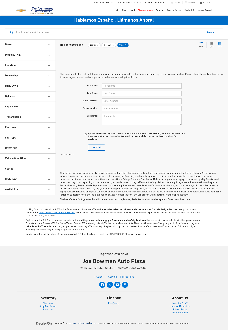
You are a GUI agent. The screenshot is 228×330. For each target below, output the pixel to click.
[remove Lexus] (94, 45)
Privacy (93, 323)
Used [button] (132, 10)
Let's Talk (96, 148)
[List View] (220, 45)
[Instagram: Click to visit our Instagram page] (125, 285)
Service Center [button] (174, 10)
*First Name (91, 86)
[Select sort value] (202, 45)
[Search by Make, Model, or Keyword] (109, 32)
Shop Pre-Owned (47, 306)
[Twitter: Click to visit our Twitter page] (109, 285)
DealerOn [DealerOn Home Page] (76, 323)
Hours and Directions (180, 306)
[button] (118, 10)
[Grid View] (211, 45)
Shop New (48, 303)
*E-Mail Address (89, 101)
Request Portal (180, 313)
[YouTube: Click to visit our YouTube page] (117, 285)
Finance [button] (159, 10)
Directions (127, 277)
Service (111, 277)
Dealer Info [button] (190, 10)
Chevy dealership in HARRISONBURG (57, 213)
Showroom (48, 310)
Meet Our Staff (180, 303)
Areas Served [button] (205, 10)
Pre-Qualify (114, 303)
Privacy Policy (180, 310)
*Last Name (92, 93)
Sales (98, 277)
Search (210, 32)
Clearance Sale (145, 10)
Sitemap (85, 323)
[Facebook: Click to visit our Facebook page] (102, 285)
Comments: (92, 116)
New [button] (124, 10)
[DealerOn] (44, 323)
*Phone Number (90, 108)
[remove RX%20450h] (108, 45)
